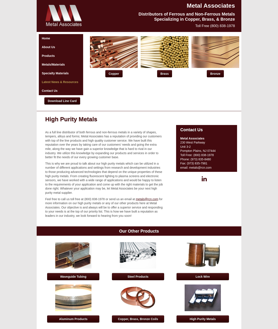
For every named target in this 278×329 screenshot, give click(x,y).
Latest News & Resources (60, 82)
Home (46, 38)
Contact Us (50, 90)
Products (48, 55)
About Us (48, 47)
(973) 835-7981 (197, 163)
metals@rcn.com (147, 199)
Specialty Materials (55, 73)
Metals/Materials (53, 64)
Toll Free (215, 26)
